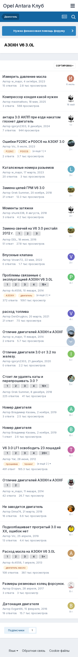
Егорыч (16, 588)
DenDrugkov (19, 316)
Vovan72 (17, 259)
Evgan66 (17, 608)
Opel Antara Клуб (23, 6)
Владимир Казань (23, 412)
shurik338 (17, 213)
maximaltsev (19, 101)
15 (44, 284)
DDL (14, 239)
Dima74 (16, 511)
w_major (16, 81)
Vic (13, 146)
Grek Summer (20, 192)
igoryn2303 (18, 126)
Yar (13, 459)
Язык (13, 650)
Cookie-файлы (59, 650)
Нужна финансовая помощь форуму (39, 30)
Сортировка (64, 65)
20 (44, 453)
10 (44, 385)
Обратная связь (33, 650)
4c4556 (16, 290)
